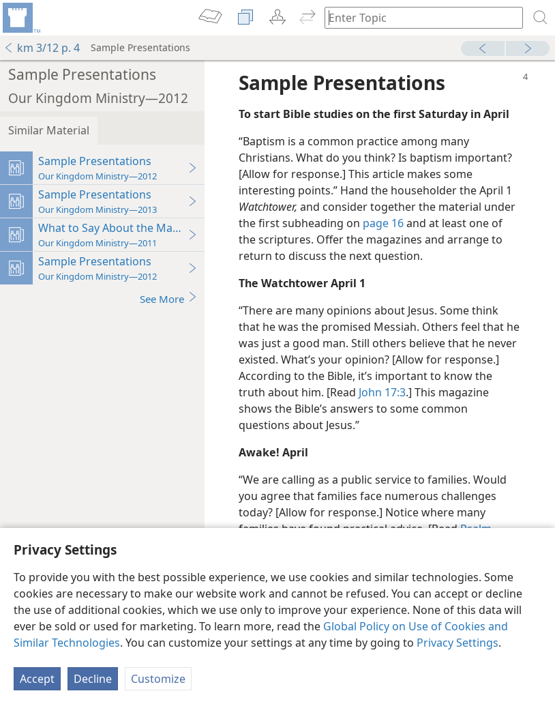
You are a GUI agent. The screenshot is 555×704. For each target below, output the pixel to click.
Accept (37, 678)
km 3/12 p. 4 (41, 47)
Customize (158, 678)
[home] (20, 18)
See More (169, 298)
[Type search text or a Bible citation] (417, 17)
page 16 (383, 223)
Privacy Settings (457, 642)
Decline (93, 678)
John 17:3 (382, 392)
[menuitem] (20, 18)
